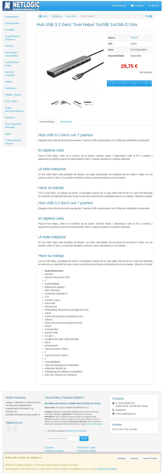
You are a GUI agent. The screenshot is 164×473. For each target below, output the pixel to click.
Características (47, 121)
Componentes (12, 23)
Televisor (9, 46)
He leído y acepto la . (67, 431)
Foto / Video (11, 101)
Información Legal (86, 447)
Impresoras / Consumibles (11, 54)
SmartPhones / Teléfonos (12, 38)
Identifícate (119, 5)
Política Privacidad (54, 451)
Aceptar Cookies (150, 458)
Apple (8, 133)
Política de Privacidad (94, 424)
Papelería (10, 117)
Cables (8, 81)
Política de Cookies (107, 469)
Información (66, 121)
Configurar (121, 458)
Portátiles (9, 29)
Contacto (137, 5)
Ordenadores (11, 16)
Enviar (84, 438)
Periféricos (10, 88)
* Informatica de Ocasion (13, 142)
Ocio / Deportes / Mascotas (13, 126)
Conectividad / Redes (12, 64)
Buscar (153, 5)
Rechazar (134, 458)
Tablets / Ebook (13, 94)
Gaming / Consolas (9, 74)
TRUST (134, 37)
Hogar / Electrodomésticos (14, 109)
